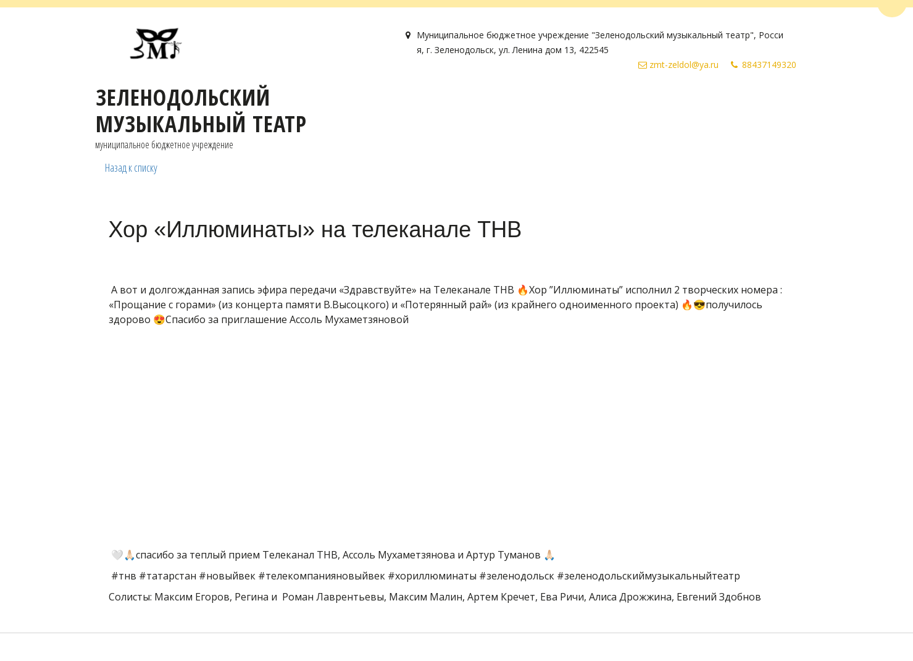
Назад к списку (131, 167)
